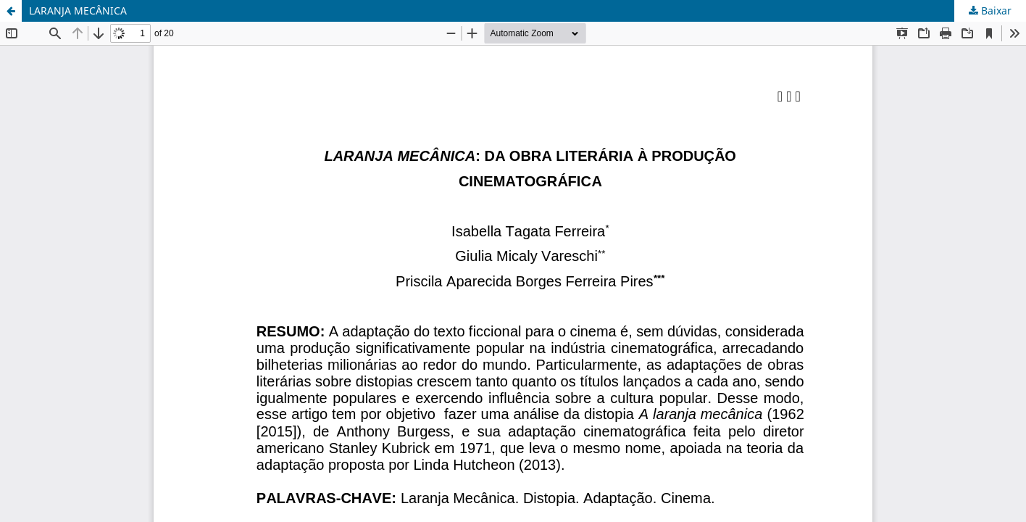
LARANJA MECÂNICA (78, 10)
